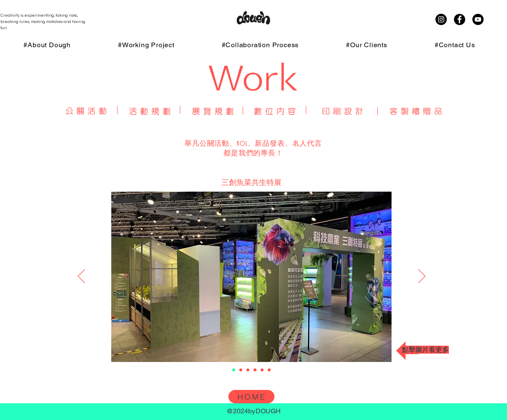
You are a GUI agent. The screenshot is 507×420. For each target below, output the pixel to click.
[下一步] (421, 276)
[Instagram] (441, 19)
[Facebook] (459, 19)
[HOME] (251, 396)
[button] (251, 275)
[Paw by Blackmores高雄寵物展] (262, 370)
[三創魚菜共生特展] (233, 370)
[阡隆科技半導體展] (269, 370)
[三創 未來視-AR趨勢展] (255, 370)
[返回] (81, 276)
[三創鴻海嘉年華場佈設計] (247, 370)
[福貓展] (240, 370)
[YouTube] (478, 19)
